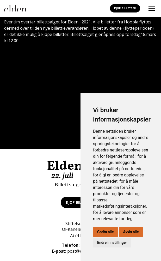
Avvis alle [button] (131, 232)
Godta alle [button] (105, 232)
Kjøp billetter (125, 8)
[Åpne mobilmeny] (151, 8)
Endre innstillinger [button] (112, 242)
